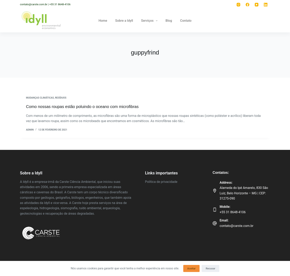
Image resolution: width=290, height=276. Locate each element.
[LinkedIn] (265, 4)
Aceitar (191, 268)
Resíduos (60, 98)
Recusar (210, 268)
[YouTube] (256, 4)
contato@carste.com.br (237, 226)
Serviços (150, 20)
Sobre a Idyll (124, 21)
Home (102, 21)
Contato (186, 21)
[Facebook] (247, 4)
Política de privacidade (161, 182)
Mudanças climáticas (40, 98)
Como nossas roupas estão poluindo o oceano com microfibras (82, 107)
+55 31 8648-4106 (233, 212)
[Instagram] (238, 4)
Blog (169, 21)
